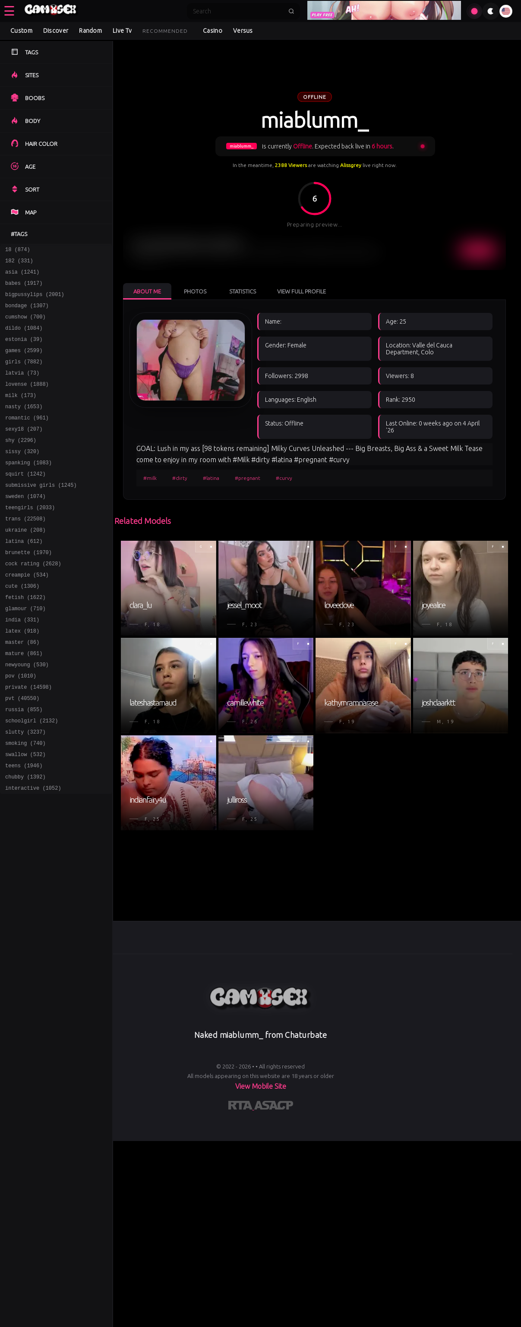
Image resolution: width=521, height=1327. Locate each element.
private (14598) (28, 738)
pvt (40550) (22, 751)
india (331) (22, 663)
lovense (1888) (27, 400)
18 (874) (17, 250)
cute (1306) (22, 626)
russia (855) (23, 763)
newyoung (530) (27, 713)
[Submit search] (291, 11)
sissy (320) (22, 475)
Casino (212, 30)
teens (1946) (23, 826)
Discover (55, 30)
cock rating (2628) (33, 601)
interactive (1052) (33, 851)
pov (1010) (20, 726)
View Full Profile (301, 291)
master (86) (22, 688)
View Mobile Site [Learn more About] (260, 1086)
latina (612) (23, 576)
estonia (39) (23, 350)
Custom (21, 30)
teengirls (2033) (30, 538)
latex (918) (22, 676)
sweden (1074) (25, 526)
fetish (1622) (25, 638)
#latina (211, 478)
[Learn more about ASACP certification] (273, 1107)
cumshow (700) (25, 325)
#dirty (179, 478)
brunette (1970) (28, 588)
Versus (243, 30)
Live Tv (122, 30)
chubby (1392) (25, 838)
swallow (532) (25, 813)
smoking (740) (25, 801)
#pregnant (247, 478)
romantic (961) (27, 438)
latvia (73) (22, 388)
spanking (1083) (28, 488)
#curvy (284, 478)
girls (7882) (23, 375)
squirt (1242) (25, 500)
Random (90, 30)
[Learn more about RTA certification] (241, 1107)
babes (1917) (23, 288)
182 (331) (19, 263)
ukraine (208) (25, 563)
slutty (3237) (25, 788)
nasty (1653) (23, 425)
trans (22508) (25, 551)
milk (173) (20, 413)
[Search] (238, 11)
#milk (150, 478)
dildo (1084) (23, 338)
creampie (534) (27, 613)
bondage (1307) (27, 313)
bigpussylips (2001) (34, 300)
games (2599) (23, 363)
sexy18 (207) (23, 450)
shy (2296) (20, 463)
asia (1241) (22, 275)
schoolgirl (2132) (31, 776)
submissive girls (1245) (41, 513)
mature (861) (23, 701)
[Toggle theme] (490, 11)
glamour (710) (25, 651)
